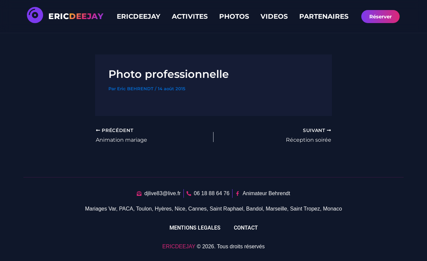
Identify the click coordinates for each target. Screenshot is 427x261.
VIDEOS (274, 16)
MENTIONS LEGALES (195, 228)
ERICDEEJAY (138, 16)
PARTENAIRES (324, 16)
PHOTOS (234, 16)
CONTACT (246, 228)
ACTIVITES (190, 16)
